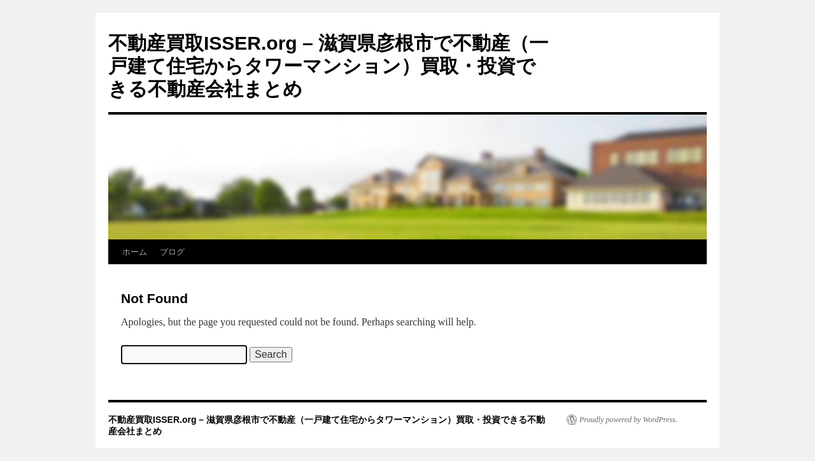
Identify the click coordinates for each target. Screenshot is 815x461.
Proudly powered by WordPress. (628, 419)
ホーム (134, 252)
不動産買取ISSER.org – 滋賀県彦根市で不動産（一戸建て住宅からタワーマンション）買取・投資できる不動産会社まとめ (328, 65)
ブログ (172, 252)
